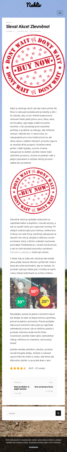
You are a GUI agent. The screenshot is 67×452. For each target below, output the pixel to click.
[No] (63, 444)
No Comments (35, 31)
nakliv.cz (11, 31)
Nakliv (33, 5)
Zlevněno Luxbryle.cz (20, 252)
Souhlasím (33, 447)
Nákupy (9, 22)
